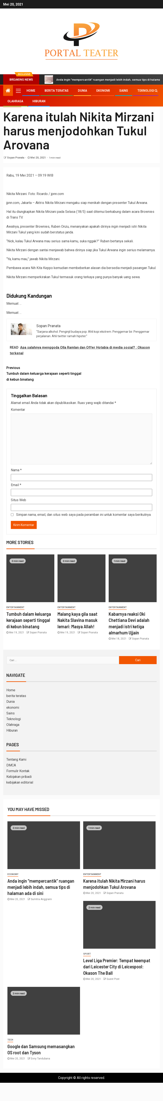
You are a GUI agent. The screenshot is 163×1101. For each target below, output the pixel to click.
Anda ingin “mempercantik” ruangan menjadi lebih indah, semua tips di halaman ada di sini (40, 887)
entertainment (15, 607)
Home (31, 90)
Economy (12, 874)
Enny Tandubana (40, 1058)
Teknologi (145, 90)
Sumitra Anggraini (41, 899)
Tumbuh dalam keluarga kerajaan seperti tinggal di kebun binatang (44, 373)
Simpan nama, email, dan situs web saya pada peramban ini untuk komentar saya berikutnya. (83, 515)
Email (16, 485)
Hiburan (38, 101)
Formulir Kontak (18, 771)
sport (87, 954)
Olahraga (15, 101)
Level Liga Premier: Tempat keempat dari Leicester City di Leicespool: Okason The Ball (116, 967)
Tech (10, 1040)
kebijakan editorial (19, 782)
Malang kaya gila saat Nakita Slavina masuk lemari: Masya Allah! (77, 620)
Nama (16, 470)
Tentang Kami (16, 759)
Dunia (82, 90)
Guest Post (113, 979)
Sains (123, 90)
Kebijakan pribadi (19, 777)
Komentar (18, 410)
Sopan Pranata (15, 157)
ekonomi (103, 90)
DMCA (11, 765)
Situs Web (18, 500)
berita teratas (57, 90)
